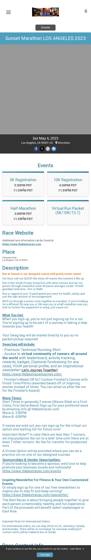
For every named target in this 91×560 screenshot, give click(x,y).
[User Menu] (86, 11)
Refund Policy (53, 536)
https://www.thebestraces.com (21, 156)
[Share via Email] (48, 61)
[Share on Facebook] (36, 61)
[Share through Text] (53, 61)
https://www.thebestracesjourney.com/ (32, 287)
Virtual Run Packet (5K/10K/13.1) (68, 123)
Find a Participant (79, 529)
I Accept (45, 554)
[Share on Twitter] (42, 61)
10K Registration (68, 92)
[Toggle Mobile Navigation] (8, 12)
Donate (45, 27)
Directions (64, 55)
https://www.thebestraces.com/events (31, 383)
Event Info (55, 527)
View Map (45, 504)
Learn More (77, 549)
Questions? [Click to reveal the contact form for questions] (15, 475)
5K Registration (23, 92)
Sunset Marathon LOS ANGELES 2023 (45, 38)
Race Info (32, 527)
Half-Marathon (23, 121)
